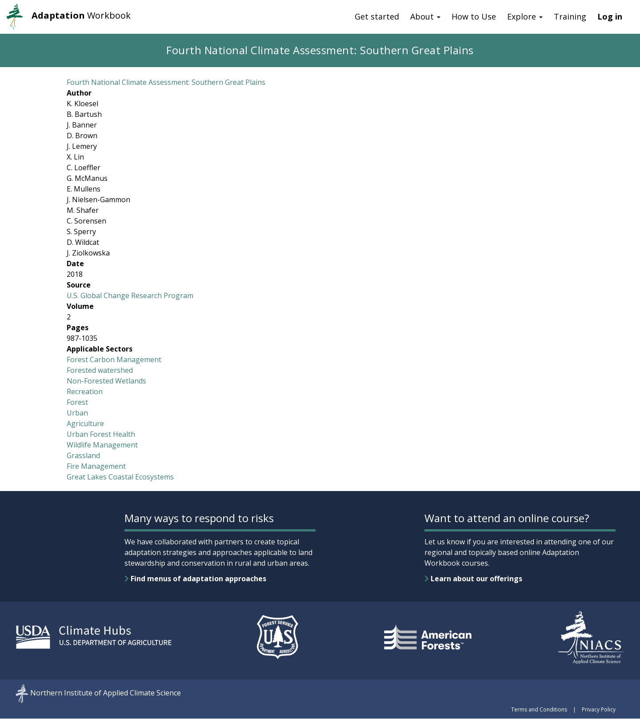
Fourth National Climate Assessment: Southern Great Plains (166, 82)
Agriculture (85, 423)
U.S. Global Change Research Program (130, 295)
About (425, 16)
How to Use (474, 16)
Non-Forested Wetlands (106, 381)
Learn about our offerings (473, 578)
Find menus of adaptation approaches (195, 578)
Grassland (83, 455)
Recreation (85, 391)
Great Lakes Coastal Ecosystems (120, 477)
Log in (609, 16)
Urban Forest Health (101, 434)
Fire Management (96, 466)
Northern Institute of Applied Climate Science (105, 693)
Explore (525, 16)
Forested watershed (100, 370)
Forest (77, 402)
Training (570, 16)
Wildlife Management (102, 445)
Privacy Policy (599, 709)
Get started (377, 16)
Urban (77, 413)
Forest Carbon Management (114, 359)
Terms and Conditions (539, 709)
